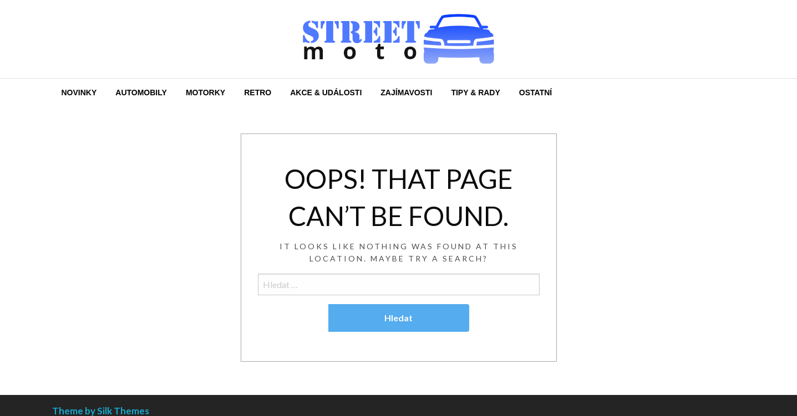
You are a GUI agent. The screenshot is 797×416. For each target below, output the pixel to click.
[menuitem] (79, 92)
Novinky (79, 92)
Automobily (141, 92)
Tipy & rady (475, 92)
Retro (257, 92)
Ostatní (535, 92)
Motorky (205, 92)
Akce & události (326, 92)
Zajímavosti (406, 92)
